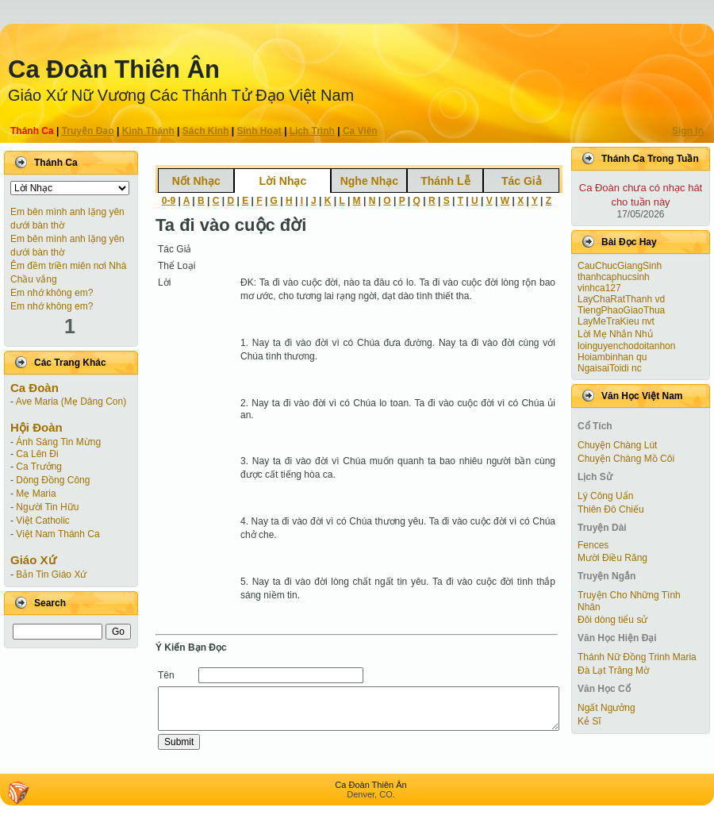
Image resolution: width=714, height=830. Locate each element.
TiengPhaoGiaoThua (621, 310)
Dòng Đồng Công (53, 480)
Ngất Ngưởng (606, 707)
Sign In (688, 130)
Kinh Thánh (148, 130)
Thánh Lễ (445, 181)
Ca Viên (360, 130)
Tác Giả (521, 181)
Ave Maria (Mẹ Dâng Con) (71, 401)
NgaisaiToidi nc (610, 368)
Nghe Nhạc (369, 181)
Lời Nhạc (282, 181)
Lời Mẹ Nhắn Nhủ (615, 334)
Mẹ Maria (36, 493)
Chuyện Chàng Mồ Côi (626, 458)
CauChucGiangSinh (620, 265)
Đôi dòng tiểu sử (612, 619)
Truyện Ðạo (88, 130)
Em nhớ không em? (51, 292)
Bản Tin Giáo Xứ (51, 574)
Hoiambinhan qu (612, 357)
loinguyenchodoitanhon (626, 346)
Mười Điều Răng (612, 557)
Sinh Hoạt (259, 130)
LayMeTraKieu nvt (616, 321)
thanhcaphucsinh (614, 276)
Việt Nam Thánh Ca (57, 534)
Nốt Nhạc (196, 181)
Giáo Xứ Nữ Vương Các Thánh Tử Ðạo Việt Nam (181, 95)
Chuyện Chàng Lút (617, 445)
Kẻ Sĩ (589, 721)
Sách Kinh (205, 130)
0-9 (168, 200)
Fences (593, 545)
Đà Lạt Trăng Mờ (613, 670)
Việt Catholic (42, 520)
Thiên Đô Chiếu (611, 509)
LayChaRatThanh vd (621, 299)
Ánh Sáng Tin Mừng (58, 442)
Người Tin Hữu (47, 507)
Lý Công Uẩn (605, 495)
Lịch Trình (312, 130)
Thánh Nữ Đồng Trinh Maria (637, 657)
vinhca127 (599, 288)
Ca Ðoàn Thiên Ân (114, 69)
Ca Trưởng (39, 466)
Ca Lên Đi (37, 453)
